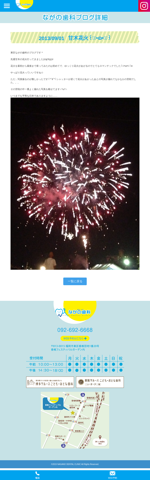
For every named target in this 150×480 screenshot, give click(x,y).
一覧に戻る (75, 281)
